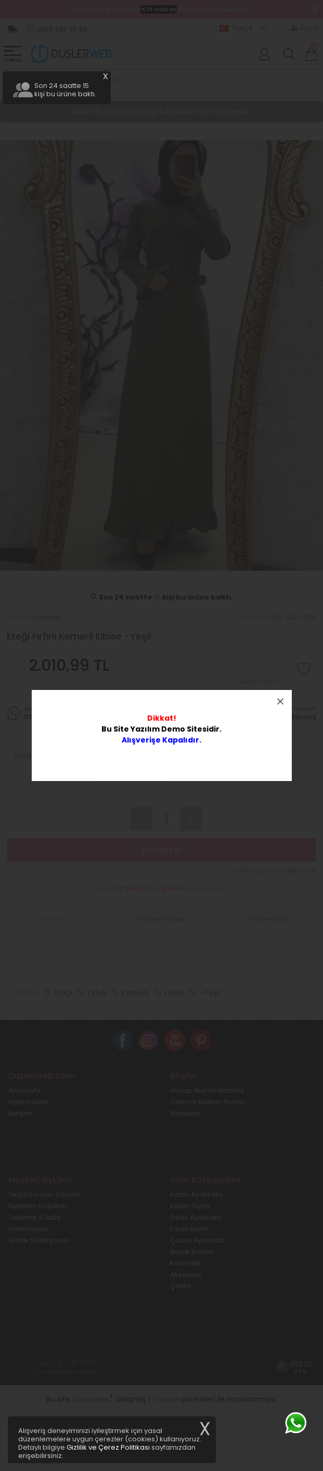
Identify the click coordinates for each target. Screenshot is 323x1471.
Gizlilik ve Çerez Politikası (108, 1447)
